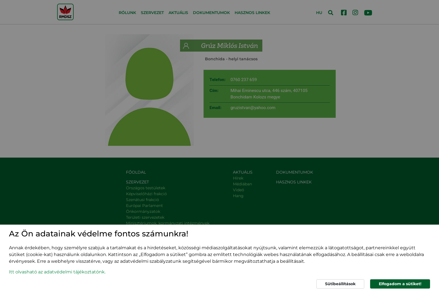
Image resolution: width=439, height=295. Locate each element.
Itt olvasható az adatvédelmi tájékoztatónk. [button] (57, 272)
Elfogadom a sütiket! (400, 283)
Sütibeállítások (340, 283)
